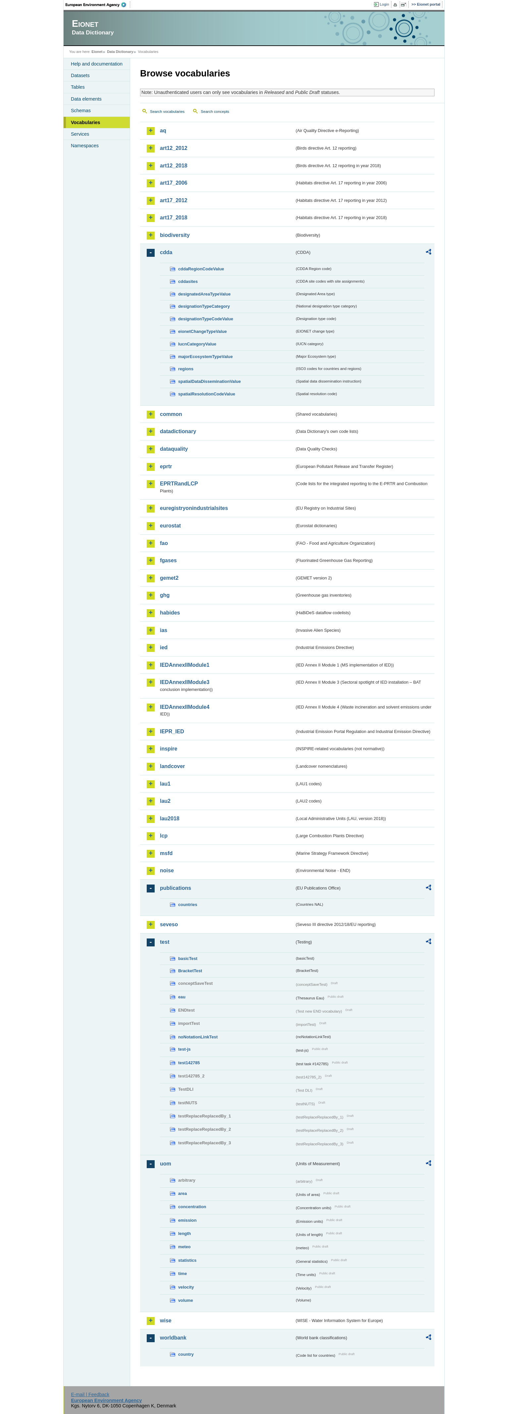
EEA (98, 4)
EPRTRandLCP (179, 483)
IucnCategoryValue (197, 344)
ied (164, 647)
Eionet (96, 52)
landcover (172, 766)
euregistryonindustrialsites (194, 508)
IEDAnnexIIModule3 (184, 682)
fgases (168, 560)
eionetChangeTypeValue (202, 331)
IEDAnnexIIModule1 (184, 665)
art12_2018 (173, 165)
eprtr (166, 466)
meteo (184, 1246)
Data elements (86, 99)
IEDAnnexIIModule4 (184, 707)
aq (163, 130)
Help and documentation (97, 64)
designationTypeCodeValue (205, 318)
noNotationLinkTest (198, 1036)
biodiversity (175, 235)
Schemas (81, 110)
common (171, 414)
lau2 (165, 801)
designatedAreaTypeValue (204, 294)
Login (384, 4)
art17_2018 (173, 217)
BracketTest (190, 970)
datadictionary (178, 431)
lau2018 (169, 818)
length (184, 1233)
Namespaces (85, 145)
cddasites (188, 281)
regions (185, 368)
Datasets (80, 75)
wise (166, 1320)
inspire (168, 749)
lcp (164, 836)
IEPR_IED (172, 731)
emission (187, 1220)
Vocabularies (85, 122)
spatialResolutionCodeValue (206, 393)
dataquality (174, 449)
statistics (187, 1260)
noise (167, 870)
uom (165, 1163)
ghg (165, 595)
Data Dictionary (120, 52)
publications (175, 888)
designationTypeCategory (204, 306)
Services (80, 134)
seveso (169, 924)
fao (164, 543)
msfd (166, 853)
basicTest (187, 958)
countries (187, 904)
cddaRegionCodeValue (201, 268)
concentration (192, 1206)
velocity (186, 1287)
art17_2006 (173, 183)
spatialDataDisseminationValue (209, 381)
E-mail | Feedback (90, 1394)
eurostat (170, 525)
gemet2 (169, 578)
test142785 (189, 1062)
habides (170, 613)
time (182, 1273)
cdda (166, 252)
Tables (78, 87)
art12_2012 (173, 148)
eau (181, 996)
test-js (184, 1049)
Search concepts (215, 112)
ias (163, 630)
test (164, 942)
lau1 (165, 784)
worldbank (173, 1338)
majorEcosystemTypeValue (205, 356)
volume (185, 1300)
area (182, 1193)
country (186, 1354)
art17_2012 (173, 200)
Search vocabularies (167, 112)
